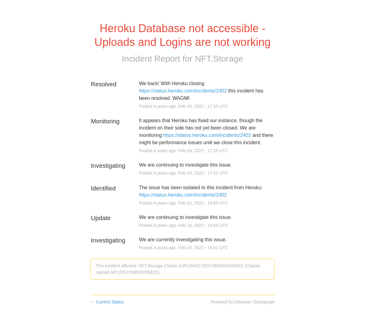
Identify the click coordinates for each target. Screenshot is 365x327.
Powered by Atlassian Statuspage (242, 301)
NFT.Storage (219, 58)
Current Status (107, 301)
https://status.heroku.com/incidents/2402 (183, 90)
